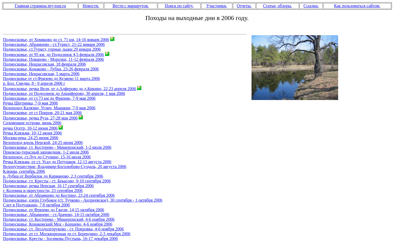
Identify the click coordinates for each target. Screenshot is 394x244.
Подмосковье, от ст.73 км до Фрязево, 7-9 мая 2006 (49, 98)
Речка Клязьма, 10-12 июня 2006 (32, 133)
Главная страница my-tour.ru (40, 5)
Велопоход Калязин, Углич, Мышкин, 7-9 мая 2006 (49, 108)
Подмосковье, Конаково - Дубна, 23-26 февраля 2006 (51, 69)
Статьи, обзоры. (277, 5)
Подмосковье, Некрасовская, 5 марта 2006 (41, 73)
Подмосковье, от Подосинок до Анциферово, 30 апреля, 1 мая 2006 (64, 93)
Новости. (91, 5)
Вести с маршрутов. (131, 5)
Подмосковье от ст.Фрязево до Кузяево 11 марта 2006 (51, 78)
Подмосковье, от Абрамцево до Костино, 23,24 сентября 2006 (59, 195)
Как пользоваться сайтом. (357, 5)
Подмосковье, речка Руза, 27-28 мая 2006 (40, 118)
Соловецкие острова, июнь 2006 (32, 123)
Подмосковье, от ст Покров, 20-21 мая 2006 (42, 112)
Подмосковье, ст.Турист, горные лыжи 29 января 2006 (52, 49)
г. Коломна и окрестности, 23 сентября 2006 (43, 190)
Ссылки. (311, 5)
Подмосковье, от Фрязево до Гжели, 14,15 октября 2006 (53, 209)
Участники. (216, 5)
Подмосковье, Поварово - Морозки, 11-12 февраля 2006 (53, 59)
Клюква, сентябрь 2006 (24, 171)
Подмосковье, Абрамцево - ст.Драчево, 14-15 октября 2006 (56, 214)
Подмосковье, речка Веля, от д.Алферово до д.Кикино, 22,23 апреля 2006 (69, 88)
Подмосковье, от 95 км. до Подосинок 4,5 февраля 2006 (53, 54)
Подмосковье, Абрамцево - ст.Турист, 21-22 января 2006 (54, 44)
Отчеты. (244, 5)
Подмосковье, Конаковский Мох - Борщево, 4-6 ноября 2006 (57, 224)
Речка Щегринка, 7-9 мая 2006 (30, 103)
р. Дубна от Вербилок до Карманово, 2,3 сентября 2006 (53, 176)
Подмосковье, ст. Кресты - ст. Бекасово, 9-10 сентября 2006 (57, 181)
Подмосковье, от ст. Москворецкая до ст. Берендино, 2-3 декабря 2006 (66, 233)
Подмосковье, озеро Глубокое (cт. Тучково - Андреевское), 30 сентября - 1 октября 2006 (82, 200)
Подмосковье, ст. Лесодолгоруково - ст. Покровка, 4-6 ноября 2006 (63, 229)
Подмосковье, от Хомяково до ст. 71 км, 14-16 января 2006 (56, 39)
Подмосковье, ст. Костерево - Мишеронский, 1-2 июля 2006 (57, 147)
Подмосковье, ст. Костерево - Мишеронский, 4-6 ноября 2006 (58, 219)
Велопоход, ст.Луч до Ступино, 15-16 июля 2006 (47, 157)
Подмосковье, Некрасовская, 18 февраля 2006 (44, 64)
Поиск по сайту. (179, 5)
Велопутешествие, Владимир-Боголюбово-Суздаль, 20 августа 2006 (64, 166)
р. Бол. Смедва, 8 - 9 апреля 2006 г (34, 83)
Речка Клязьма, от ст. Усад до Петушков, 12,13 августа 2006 (57, 161)
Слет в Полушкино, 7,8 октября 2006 (36, 205)
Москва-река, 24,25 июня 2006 (30, 137)
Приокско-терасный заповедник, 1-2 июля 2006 (46, 152)
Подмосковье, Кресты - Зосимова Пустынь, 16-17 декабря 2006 (60, 238)
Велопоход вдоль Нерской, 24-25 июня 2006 (43, 142)
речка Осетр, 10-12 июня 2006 (30, 128)
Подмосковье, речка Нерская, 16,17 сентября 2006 (48, 185)
